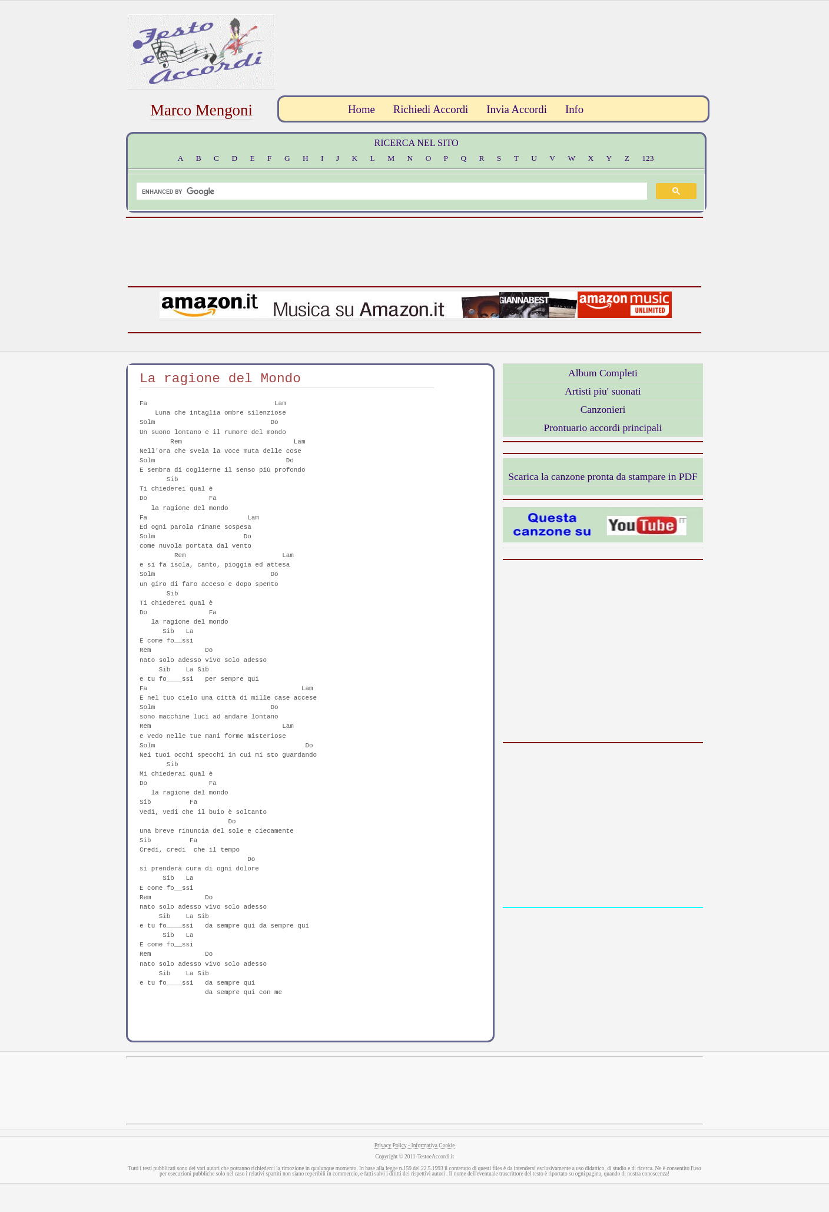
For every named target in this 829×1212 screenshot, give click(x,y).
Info (574, 109)
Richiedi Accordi (430, 109)
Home (361, 109)
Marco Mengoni (201, 110)
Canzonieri (603, 409)
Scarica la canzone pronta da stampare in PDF (603, 476)
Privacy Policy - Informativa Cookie (414, 1145)
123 (648, 158)
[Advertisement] (491, 40)
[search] (390, 191)
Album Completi (603, 373)
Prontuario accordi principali (603, 427)
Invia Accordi (516, 109)
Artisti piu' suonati (603, 391)
